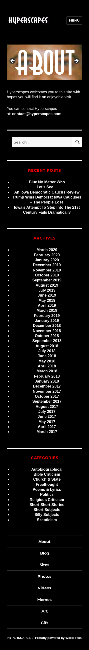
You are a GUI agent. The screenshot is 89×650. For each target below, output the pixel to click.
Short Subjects (46, 510)
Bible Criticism (46, 474)
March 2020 (47, 250)
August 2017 (47, 407)
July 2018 (46, 351)
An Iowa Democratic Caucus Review (47, 192)
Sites (44, 565)
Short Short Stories (46, 505)
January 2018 (47, 381)
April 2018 (47, 366)
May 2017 (46, 422)
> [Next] (76, 61)
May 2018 (46, 361)
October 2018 (47, 336)
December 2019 (47, 265)
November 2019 (47, 270)
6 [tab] (53, 85)
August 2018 (47, 346)
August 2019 (47, 285)
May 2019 (46, 300)
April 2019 (47, 305)
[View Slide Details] (44, 62)
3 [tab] (36, 85)
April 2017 (47, 427)
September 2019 (46, 280)
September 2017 (46, 401)
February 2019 (47, 316)
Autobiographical (47, 469)
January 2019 (47, 321)
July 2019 (46, 290)
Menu (74, 20)
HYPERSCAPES (19, 638)
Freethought (47, 485)
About (44, 541)
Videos (44, 588)
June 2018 (47, 356)
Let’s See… (47, 187)
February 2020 (47, 255)
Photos (44, 576)
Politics (47, 494)
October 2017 (47, 396)
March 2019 (47, 310)
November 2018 (47, 331)
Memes (44, 599)
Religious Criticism (47, 500)
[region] (44, 62)
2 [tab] (31, 85)
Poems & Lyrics (47, 490)
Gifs (44, 623)
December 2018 (47, 326)
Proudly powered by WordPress (58, 638)
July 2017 (46, 412)
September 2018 (46, 341)
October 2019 (47, 275)
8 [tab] (63, 85)
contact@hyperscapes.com (36, 114)
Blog (44, 553)
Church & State (47, 479)
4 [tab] (42, 85)
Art (45, 611)
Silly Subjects (46, 515)
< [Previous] (12, 61)
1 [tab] (25, 85)
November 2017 (47, 391)
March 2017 (47, 432)
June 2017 (47, 417)
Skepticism (47, 520)
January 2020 (47, 260)
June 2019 (47, 295)
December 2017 (47, 386)
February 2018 (47, 376)
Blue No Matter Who (47, 182)
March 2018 (47, 371)
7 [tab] (58, 85)
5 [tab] (47, 85)
